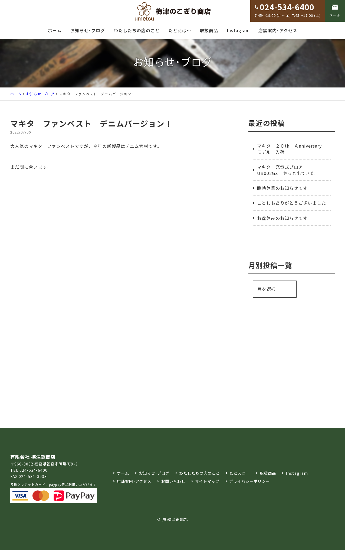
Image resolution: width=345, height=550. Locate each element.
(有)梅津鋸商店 (174, 519)
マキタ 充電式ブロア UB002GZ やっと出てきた (286, 170)
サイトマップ (207, 481)
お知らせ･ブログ (87, 30)
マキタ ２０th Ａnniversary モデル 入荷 (289, 148)
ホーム (55, 30)
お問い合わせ (173, 481)
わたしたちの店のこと (137, 30)
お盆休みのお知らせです (282, 218)
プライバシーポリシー (249, 481)
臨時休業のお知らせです (282, 188)
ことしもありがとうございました (291, 203)
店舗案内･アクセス (277, 30)
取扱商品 (209, 30)
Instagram (238, 30)
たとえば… (179, 30)
